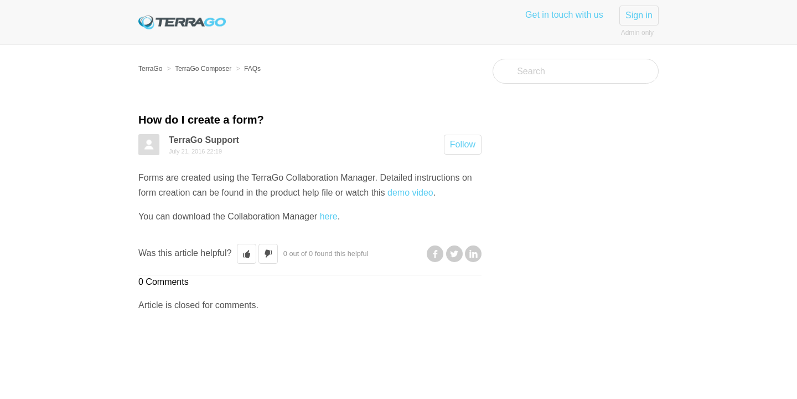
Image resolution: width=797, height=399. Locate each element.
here (329, 216)
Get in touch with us (564, 14)
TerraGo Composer (203, 69)
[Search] (576, 71)
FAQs (252, 69)
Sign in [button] (639, 15)
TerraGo (150, 69)
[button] (246, 254)
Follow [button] (462, 144)
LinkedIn (473, 253)
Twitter (454, 253)
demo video (410, 192)
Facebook (435, 253)
